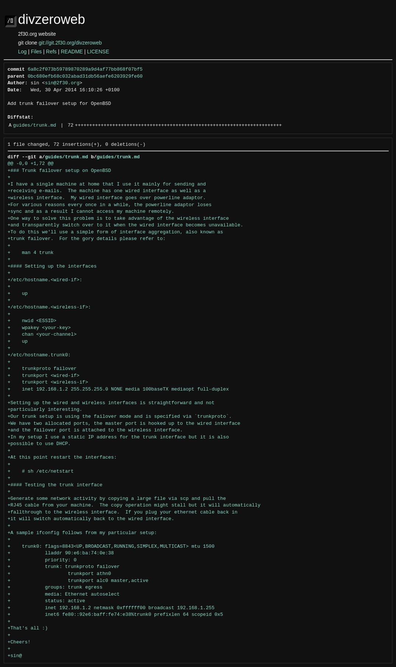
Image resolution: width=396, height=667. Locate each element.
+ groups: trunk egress (55, 587)
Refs (51, 51)
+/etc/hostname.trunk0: (39, 355)
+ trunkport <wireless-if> (48, 382)
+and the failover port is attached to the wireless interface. (95, 430)
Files (36, 51)
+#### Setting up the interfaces (52, 266)
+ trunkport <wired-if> (44, 376)
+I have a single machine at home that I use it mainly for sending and (107, 184)
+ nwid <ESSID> (32, 321)
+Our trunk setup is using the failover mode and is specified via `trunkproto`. (120, 416)
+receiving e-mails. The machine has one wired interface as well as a (107, 191)
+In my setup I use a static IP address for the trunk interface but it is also (118, 437)
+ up (18, 293)
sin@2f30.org (62, 83)
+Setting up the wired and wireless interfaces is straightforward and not (111, 403)
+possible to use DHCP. (39, 444)
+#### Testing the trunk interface (55, 485)
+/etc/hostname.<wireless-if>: (49, 307)
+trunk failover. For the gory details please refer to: (87, 239)
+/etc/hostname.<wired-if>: (45, 280)
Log (22, 51)
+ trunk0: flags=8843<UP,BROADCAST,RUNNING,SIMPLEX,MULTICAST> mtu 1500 (111, 546)
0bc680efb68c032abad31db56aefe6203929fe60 (85, 76)
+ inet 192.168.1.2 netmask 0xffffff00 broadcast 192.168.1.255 (111, 608)
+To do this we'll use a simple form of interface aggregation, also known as (115, 232)
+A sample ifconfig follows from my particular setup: (82, 533)
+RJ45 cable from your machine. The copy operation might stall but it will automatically (134, 505)
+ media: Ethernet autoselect (64, 594)
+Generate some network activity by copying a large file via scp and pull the (117, 498)
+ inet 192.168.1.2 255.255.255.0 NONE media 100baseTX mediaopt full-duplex (118, 389)
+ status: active (46, 601)
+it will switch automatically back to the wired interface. (91, 519)
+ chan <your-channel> (42, 334)
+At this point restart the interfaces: (62, 457)
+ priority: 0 (42, 560)
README (72, 51)
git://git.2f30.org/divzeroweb (70, 43)
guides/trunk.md (34, 125)
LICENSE (98, 51)
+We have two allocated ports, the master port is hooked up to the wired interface (124, 423)
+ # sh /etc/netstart (41, 471)
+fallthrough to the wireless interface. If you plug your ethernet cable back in (123, 512)
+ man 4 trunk (31, 253)
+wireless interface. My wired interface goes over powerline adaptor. (107, 198)
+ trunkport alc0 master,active (78, 581)
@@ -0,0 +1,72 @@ (31, 163)
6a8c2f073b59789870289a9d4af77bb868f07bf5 (85, 69)
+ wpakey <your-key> (39, 328)
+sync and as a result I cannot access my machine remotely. (91, 211)
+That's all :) (28, 628)
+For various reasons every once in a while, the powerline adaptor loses (110, 205)
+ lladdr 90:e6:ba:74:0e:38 (61, 553)
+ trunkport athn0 (61, 574)
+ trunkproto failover (42, 369)
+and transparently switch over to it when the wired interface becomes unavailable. (125, 225)
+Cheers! (19, 642)
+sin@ (15, 656)
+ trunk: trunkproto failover (64, 567)
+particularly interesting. (45, 409)
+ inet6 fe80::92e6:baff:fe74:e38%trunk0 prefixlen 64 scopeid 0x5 (115, 614)
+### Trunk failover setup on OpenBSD (59, 170)
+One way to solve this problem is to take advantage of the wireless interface (118, 218)
